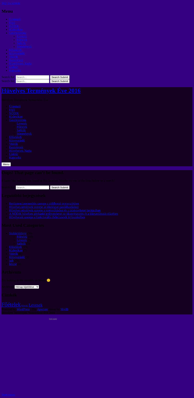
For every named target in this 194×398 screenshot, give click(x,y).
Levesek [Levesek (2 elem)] (35, 305)
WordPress (23, 309)
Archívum (8, 286)
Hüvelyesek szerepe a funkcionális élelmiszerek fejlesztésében (47, 217)
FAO (12, 22)
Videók (13, 56)
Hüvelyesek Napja (20, 63)
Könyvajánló (17, 53)
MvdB (64, 309)
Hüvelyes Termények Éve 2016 (41, 90)
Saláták (21, 43)
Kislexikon (15, 29)
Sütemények (24, 46)
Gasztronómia (17, 32)
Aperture (42, 309)
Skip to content (11, 3)
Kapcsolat (15, 70)
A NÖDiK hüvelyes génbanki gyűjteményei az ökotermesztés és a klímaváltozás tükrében (63, 213)
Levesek (22, 36)
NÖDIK (14, 26)
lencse (13, 264)
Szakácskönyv (18, 233)
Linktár (13, 67)
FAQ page (53, 319)
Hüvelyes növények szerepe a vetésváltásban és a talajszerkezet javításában (54, 210)
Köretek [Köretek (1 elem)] (24, 306)
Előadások (15, 50)
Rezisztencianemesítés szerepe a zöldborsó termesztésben (44, 203)
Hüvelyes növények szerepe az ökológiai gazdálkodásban (44, 207)
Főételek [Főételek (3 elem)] (11, 304)
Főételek (22, 39)
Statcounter (8, 394)
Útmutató (14, 19)
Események (16, 60)
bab (11, 260)
